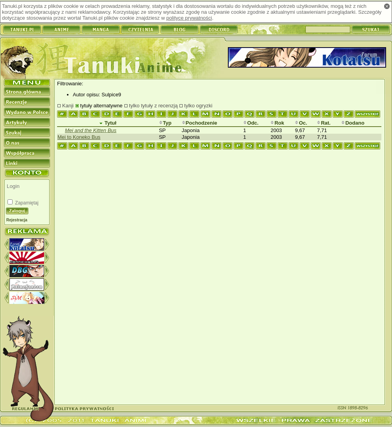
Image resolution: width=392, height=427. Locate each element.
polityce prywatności (189, 18)
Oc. (301, 123)
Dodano (352, 123)
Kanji (68, 106)
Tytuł (107, 123)
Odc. (251, 123)
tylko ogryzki (198, 106)
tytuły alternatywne (101, 106)
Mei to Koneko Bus (78, 137)
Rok (277, 123)
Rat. (324, 123)
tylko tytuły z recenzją (153, 106)
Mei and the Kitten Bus (90, 130)
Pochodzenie (199, 123)
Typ (165, 123)
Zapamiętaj (26, 203)
